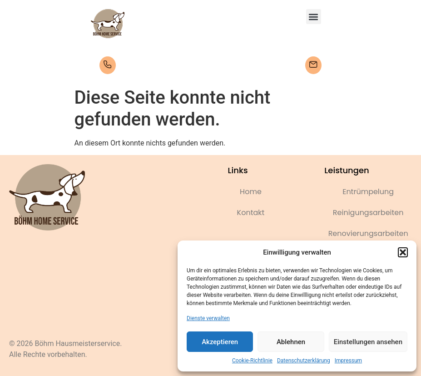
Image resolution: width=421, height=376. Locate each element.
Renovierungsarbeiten (368, 233)
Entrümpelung (368, 191)
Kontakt (251, 212)
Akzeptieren (220, 342)
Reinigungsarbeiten (368, 212)
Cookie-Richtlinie (252, 360)
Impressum (348, 360)
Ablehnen (291, 342)
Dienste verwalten (208, 318)
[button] (402, 252)
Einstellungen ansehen (368, 342)
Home (251, 191)
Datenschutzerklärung (303, 360)
